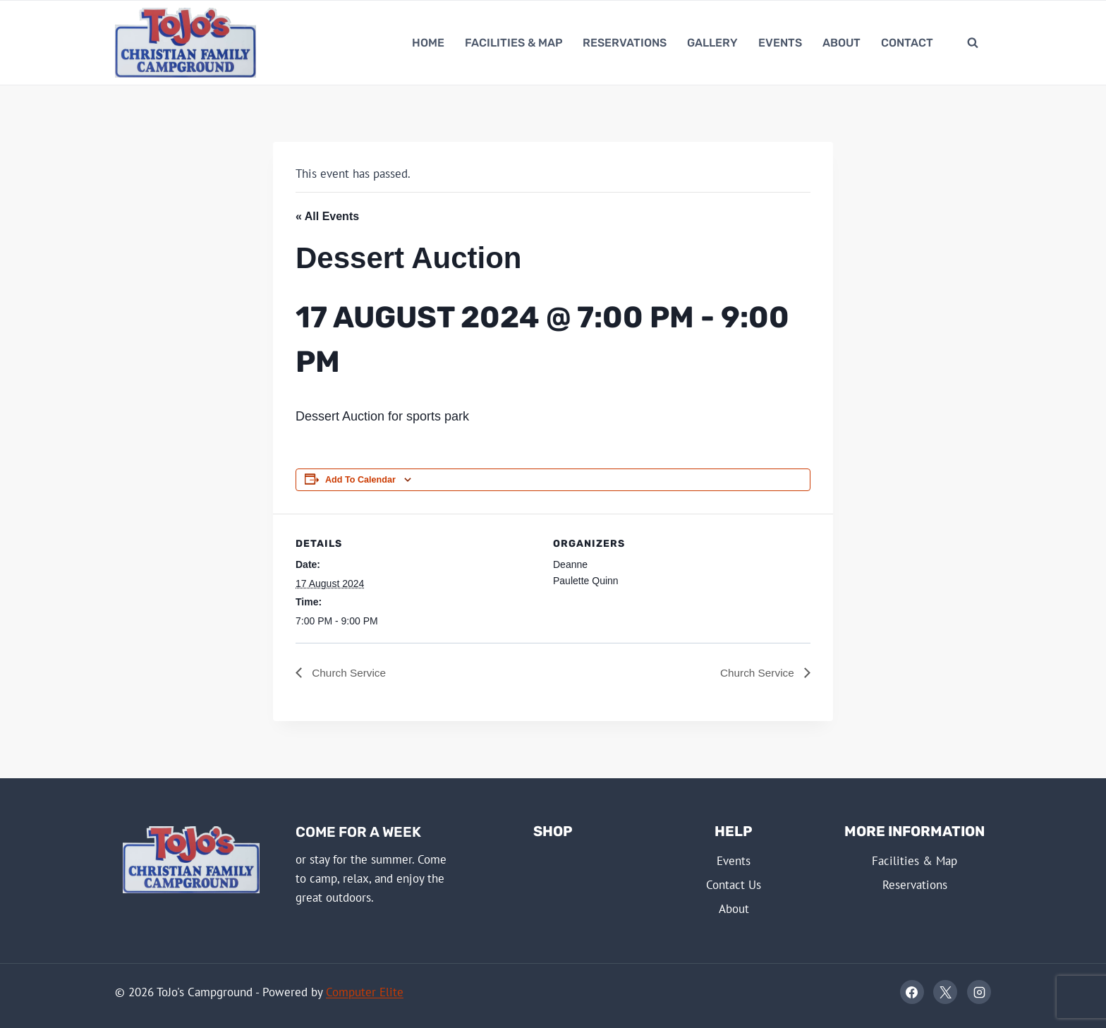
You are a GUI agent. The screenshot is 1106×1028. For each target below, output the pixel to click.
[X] (945, 993)
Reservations (625, 42)
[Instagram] (979, 993)
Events (780, 42)
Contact (907, 42)
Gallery (712, 42)
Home (428, 42)
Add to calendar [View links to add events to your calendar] (360, 480)
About (841, 42)
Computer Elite (364, 992)
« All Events (327, 216)
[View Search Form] (972, 43)
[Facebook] (912, 993)
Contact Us (733, 885)
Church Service (349, 673)
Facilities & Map (514, 42)
